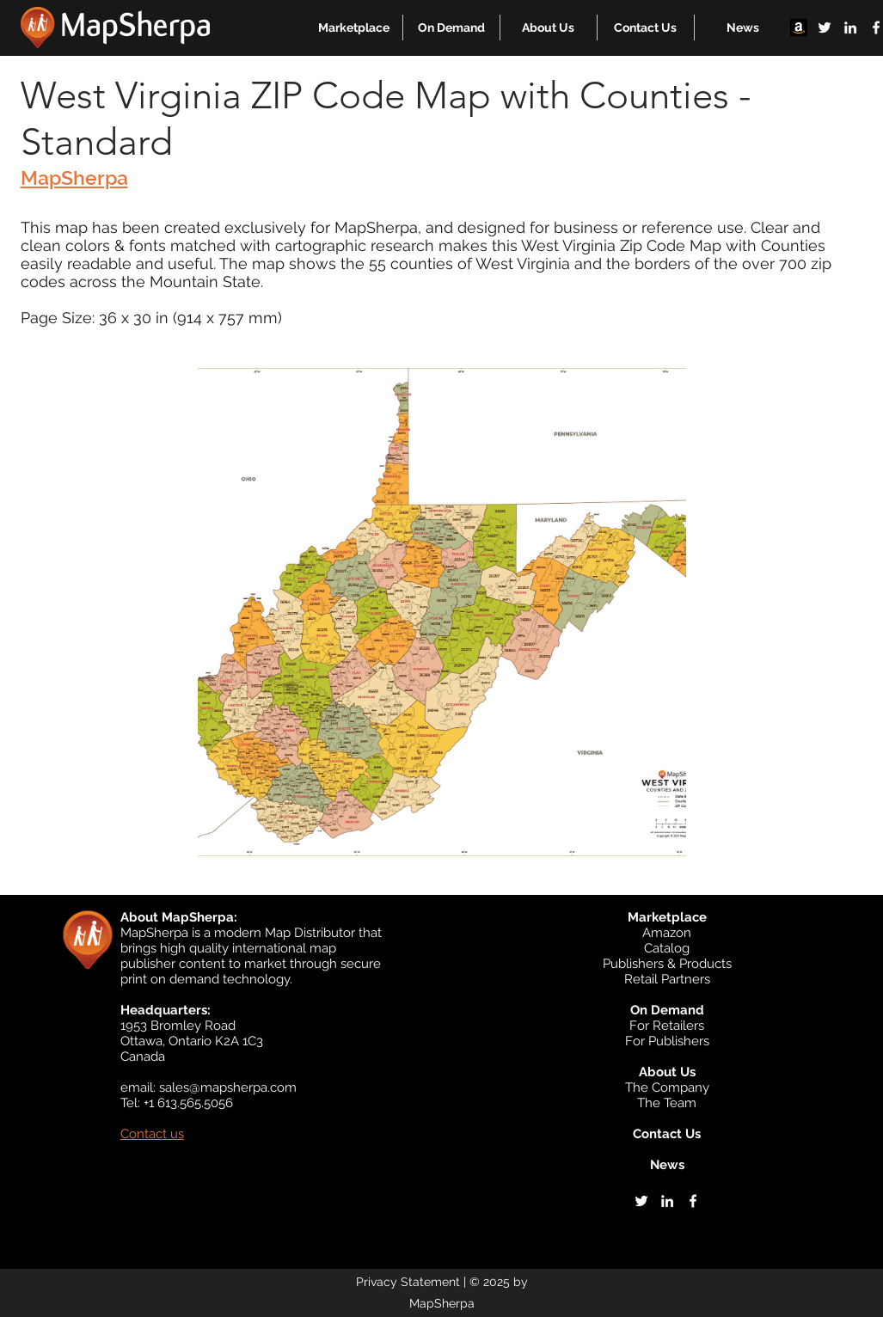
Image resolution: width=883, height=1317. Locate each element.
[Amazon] (798, 27)
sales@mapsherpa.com (228, 1087)
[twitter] (824, 27)
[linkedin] (850, 27)
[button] (353, 27)
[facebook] (693, 1201)
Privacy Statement (408, 1282)
